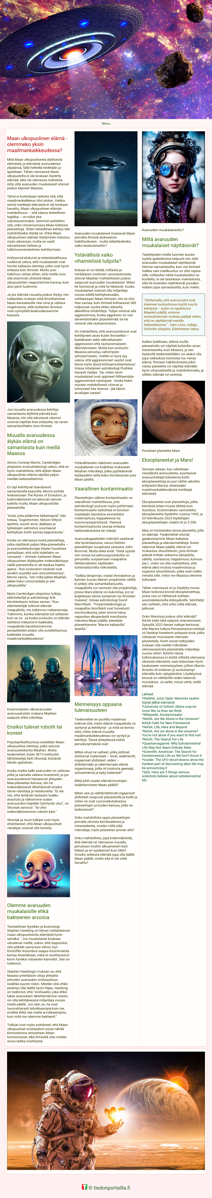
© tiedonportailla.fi (106, 1188)
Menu (106, 123)
